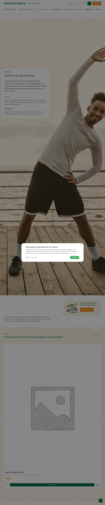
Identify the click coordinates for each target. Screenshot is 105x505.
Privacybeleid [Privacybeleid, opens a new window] (72, 253)
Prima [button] (74, 257)
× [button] (81, 244)
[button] (31, 257)
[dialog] (52, 252)
